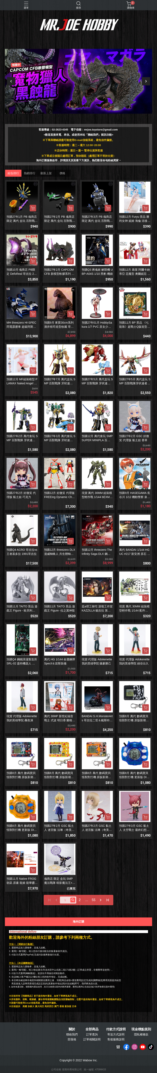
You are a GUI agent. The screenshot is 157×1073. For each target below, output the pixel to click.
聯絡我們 (72, 1034)
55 (93, 900)
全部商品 (92, 1029)
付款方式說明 (116, 1029)
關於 (72, 1029)
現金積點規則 (141, 1029)
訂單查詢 (92, 1034)
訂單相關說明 (92, 1039)
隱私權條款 (141, 1034)
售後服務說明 (115, 1039)
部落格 (72, 1039)
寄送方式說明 (115, 1034)
